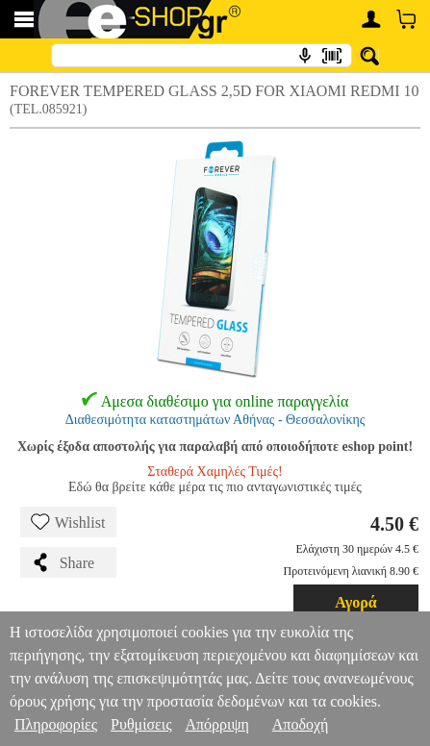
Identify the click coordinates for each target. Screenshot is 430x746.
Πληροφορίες (55, 724)
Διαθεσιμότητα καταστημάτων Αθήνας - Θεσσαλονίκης (215, 419)
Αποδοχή (300, 724)
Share (62, 562)
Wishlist (68, 522)
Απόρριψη (216, 724)
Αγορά (356, 602)
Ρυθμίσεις (141, 724)
